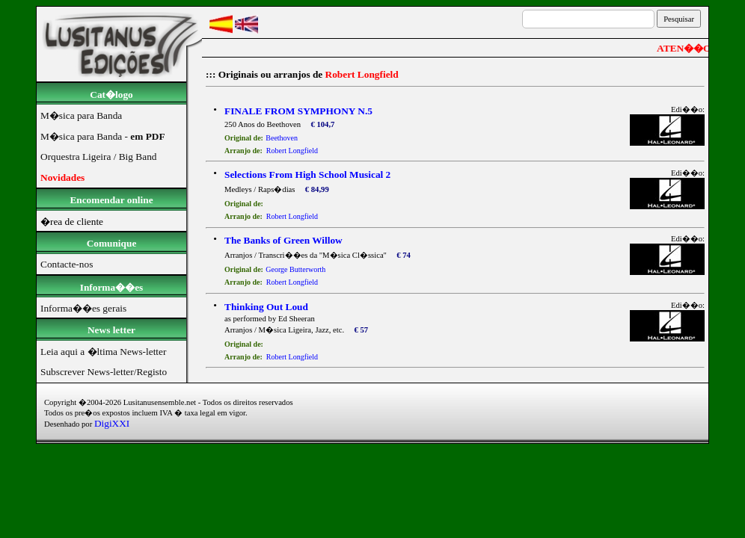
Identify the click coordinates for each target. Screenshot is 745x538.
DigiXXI (111, 423)
